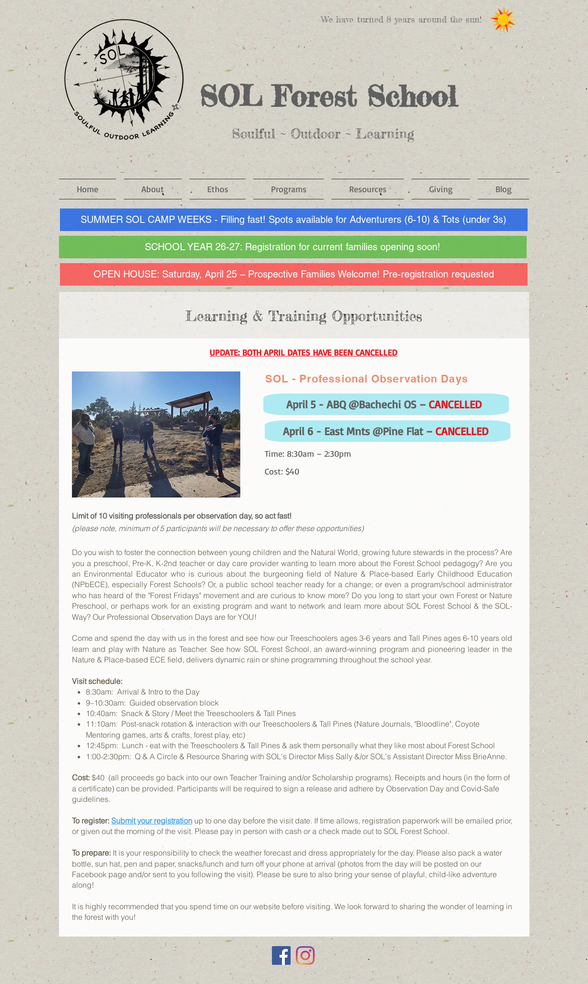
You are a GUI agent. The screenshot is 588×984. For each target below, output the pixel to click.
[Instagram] (305, 955)
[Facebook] (281, 955)
